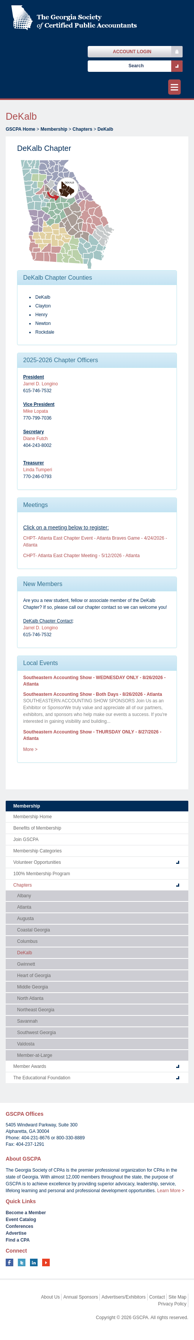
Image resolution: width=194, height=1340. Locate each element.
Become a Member (26, 1212)
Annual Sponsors (80, 1297)
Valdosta (26, 1044)
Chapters (82, 129)
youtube (46, 1262)
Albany (24, 895)
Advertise (16, 1233)
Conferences (19, 1226)
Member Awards (29, 1066)
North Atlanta (30, 998)
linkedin (34, 1262)
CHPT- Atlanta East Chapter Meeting (81, 555)
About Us (50, 1297)
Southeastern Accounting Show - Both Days (92, 694)
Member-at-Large (34, 1055)
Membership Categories (37, 851)
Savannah (27, 1021)
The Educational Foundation (41, 1077)
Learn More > (171, 1190)
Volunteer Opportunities (37, 862)
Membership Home (32, 816)
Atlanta (24, 907)
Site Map (177, 1297)
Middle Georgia (32, 987)
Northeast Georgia (35, 1009)
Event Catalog (21, 1219)
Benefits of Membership (37, 828)
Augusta (25, 918)
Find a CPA (18, 1240)
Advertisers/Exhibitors (124, 1297)
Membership (54, 129)
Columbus (27, 941)
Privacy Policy (172, 1304)
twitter (21, 1262)
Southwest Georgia (36, 1032)
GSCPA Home (20, 129)
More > (30, 749)
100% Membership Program (41, 873)
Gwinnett (26, 964)
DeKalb (105, 129)
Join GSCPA (25, 839)
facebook (9, 1262)
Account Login (132, 51)
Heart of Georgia (34, 975)
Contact (157, 1297)
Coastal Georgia (33, 930)
